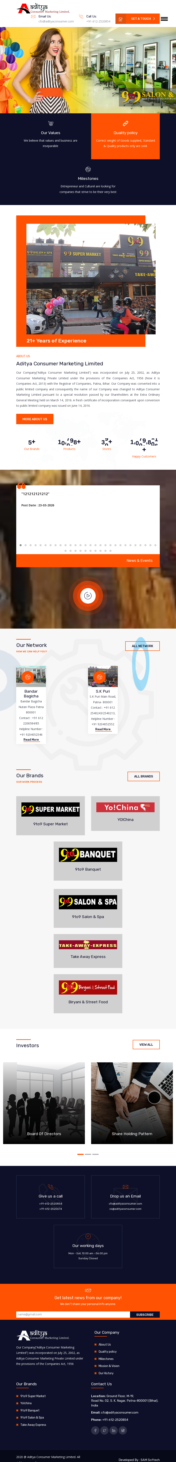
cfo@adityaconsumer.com (56, 21)
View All (146, 1044)
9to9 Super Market (33, 1396)
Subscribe (145, 1314)
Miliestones (106, 1359)
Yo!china (26, 1403)
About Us (105, 1344)
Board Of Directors (44, 1133)
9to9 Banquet (30, 1410)
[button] (166, 66)
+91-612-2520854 (98, 21)
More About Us (34, 419)
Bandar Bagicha (31, 693)
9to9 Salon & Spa (32, 1417)
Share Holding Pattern (132, 1133)
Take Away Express (33, 1424)
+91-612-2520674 (50, 1208)
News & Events (139, 560)
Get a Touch (135, 19)
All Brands (143, 776)
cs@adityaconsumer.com (125, 1208)
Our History (106, 1373)
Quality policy (108, 1351)
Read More (31, 739)
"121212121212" (35, 493)
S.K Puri (103, 691)
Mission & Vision (109, 1366)
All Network (142, 646)
